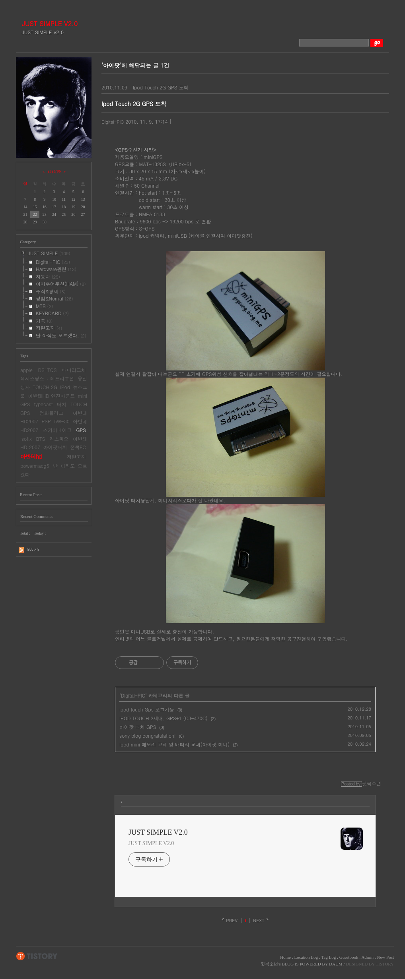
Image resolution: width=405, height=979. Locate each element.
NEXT (259, 920)
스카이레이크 (57, 429)
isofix (26, 438)
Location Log (306, 957)
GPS (81, 429)
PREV (232, 920)
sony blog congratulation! (147, 735)
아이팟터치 (55, 447)
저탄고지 (76, 456)
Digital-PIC (112, 122)
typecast (43, 404)
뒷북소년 (269, 964)
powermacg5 (34, 465)
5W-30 (62, 421)
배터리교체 (74, 369)
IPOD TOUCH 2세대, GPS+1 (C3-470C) (163, 718)
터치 (61, 404)
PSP (46, 421)
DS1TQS (47, 369)
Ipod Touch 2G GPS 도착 (160, 87)
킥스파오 (58, 438)
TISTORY (37, 956)
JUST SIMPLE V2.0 (50, 23)
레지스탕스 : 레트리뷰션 (47, 378)
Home (285, 957)
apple (26, 369)
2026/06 (54, 171)
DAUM (336, 964)
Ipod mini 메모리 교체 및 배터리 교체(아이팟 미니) (174, 744)
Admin (367, 957)
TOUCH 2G (45, 387)
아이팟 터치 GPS (137, 726)
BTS (40, 438)
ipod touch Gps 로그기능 (146, 709)
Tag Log (328, 957)
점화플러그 (51, 412)
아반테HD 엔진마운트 (51, 395)
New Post (385, 957)
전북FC (78, 447)
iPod (65, 387)
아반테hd (30, 456)
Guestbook (348, 957)
